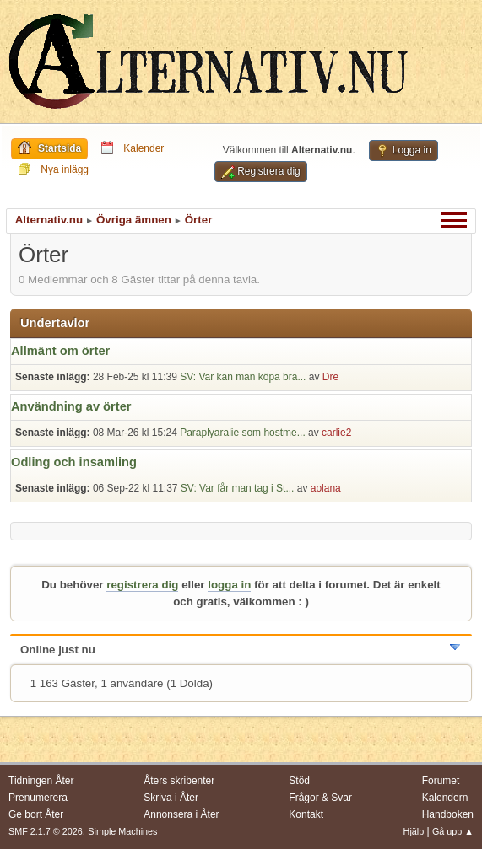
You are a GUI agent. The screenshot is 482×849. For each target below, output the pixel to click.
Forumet (441, 781)
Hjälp (414, 831)
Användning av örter (71, 406)
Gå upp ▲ (453, 831)
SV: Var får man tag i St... (238, 488)
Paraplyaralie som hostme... (243, 432)
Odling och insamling (74, 462)
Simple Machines (122, 831)
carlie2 (336, 432)
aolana (326, 488)
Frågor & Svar (320, 797)
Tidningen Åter (41, 781)
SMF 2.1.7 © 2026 (45, 831)
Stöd (299, 781)
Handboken (448, 814)
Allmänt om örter (60, 350)
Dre (330, 377)
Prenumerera (38, 797)
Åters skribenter (179, 781)
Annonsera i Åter (181, 814)
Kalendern (445, 797)
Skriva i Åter (171, 797)
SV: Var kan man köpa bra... (243, 377)
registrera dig (142, 584)
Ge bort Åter (35, 814)
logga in (229, 584)
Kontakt (306, 814)
